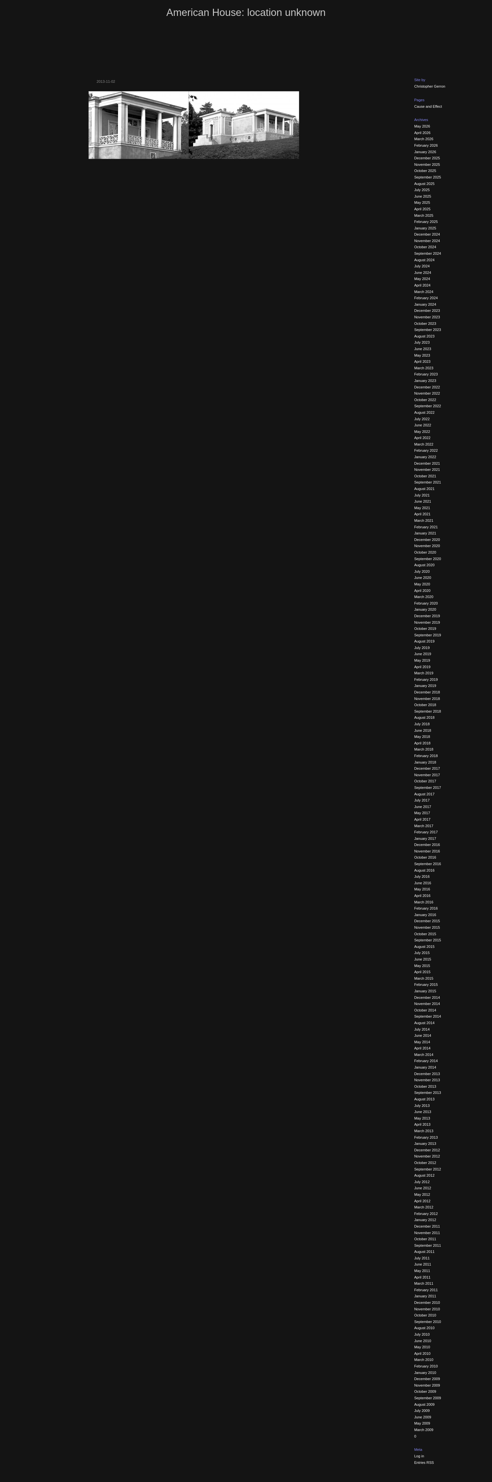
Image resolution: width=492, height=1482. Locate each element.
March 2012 (423, 1207)
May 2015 (422, 966)
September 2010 (427, 1322)
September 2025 (427, 177)
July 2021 (422, 495)
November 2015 (427, 927)
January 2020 (425, 609)
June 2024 (422, 273)
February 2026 (426, 145)
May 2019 (422, 660)
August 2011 (424, 1252)
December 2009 (427, 1379)
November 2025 (427, 164)
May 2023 (422, 355)
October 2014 (425, 1010)
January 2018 (425, 762)
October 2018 (425, 705)
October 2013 (425, 1086)
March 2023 (423, 368)
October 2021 (425, 476)
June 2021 (422, 501)
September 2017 (427, 788)
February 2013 (426, 1137)
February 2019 (426, 679)
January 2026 (425, 152)
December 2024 (427, 234)
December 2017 (427, 768)
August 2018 (424, 717)
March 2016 (423, 902)
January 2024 (425, 304)
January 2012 (425, 1220)
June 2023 (422, 349)
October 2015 (425, 934)
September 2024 (427, 253)
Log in (419, 1456)
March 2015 (423, 978)
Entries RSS (424, 1462)
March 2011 (423, 1283)
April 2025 (422, 209)
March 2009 (423, 1430)
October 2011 (425, 1239)
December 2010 (427, 1302)
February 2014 (426, 1061)
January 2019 (425, 686)
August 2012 (424, 1175)
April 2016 (422, 896)
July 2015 (422, 953)
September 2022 (427, 406)
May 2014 (422, 1042)
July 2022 (422, 419)
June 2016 (422, 883)
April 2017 (422, 819)
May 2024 (422, 279)
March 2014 (423, 1055)
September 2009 (427, 1398)
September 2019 (427, 635)
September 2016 (427, 864)
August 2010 (424, 1328)
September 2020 (427, 559)
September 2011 (427, 1245)
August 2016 (424, 870)
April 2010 (422, 1353)
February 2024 (426, 298)
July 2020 (422, 571)
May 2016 (422, 889)
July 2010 (422, 1334)
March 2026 (423, 139)
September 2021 (427, 482)
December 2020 (427, 540)
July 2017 (422, 800)
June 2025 (422, 196)
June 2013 (422, 1112)
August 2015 (424, 947)
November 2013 (427, 1080)
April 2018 (422, 743)
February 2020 (426, 603)
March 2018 (423, 749)
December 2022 (427, 387)
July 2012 (422, 1182)
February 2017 (426, 832)
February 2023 (426, 374)
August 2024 (424, 260)
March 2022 (423, 444)
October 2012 (425, 1163)
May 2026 (422, 126)
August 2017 (424, 794)
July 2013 (422, 1106)
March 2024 (423, 292)
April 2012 (422, 1201)
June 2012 (422, 1188)
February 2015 (426, 984)
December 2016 (427, 845)
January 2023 (425, 381)
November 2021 (427, 470)
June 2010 (422, 1341)
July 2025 (422, 190)
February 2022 (426, 450)
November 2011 (427, 1233)
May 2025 (422, 202)
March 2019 (423, 673)
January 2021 (425, 533)
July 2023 (422, 342)
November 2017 (427, 775)
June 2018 (422, 730)
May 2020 (422, 584)
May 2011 (422, 1271)
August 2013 (424, 1099)
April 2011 (422, 1277)
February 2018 (426, 756)
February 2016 (426, 908)
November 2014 (427, 1004)
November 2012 (427, 1156)
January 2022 (425, 457)
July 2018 (422, 724)
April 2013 (422, 1124)
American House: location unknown (245, 12)
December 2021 (427, 463)
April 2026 (422, 133)
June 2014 (422, 1035)
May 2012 (422, 1194)
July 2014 (422, 1029)
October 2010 (425, 1315)
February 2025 (426, 222)
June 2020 (422, 578)
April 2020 (422, 591)
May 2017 (422, 813)
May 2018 (422, 737)
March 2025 (423, 215)
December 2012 (427, 1150)
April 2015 (422, 972)
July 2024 (422, 266)
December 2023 (427, 310)
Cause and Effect (428, 106)
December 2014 (427, 997)
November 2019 (427, 622)
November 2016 (427, 851)
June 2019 (422, 654)
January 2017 (425, 838)
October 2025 (425, 171)
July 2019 (422, 648)
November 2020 (427, 546)
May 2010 (422, 1347)
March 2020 (423, 597)
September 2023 (427, 330)
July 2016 (422, 876)
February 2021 (426, 527)
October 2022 (425, 400)
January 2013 (425, 1143)
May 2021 (422, 508)
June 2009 (422, 1417)
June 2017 (422, 807)
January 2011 (425, 1296)
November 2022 (427, 393)
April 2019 (422, 667)
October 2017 (425, 781)
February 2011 (426, 1290)
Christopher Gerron (429, 86)
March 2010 (423, 1360)
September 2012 (427, 1169)
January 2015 (425, 991)
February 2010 (426, 1366)
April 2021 (422, 514)
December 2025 (427, 158)
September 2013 (427, 1093)
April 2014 (422, 1048)
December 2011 (427, 1226)
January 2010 (425, 1373)
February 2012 (426, 1214)
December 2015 (427, 921)
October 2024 (425, 247)
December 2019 (427, 616)
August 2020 (424, 565)
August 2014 (424, 1023)
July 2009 (422, 1411)
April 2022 (422, 438)
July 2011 (422, 1258)
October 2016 (425, 857)
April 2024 (422, 285)
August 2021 (424, 489)
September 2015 (427, 940)
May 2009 (422, 1423)
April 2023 (422, 361)
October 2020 (425, 552)
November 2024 (427, 241)
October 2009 (425, 1391)
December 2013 (427, 1074)
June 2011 (422, 1264)
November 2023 (427, 317)
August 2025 (424, 184)
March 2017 (423, 826)
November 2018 (427, 699)
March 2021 (423, 520)
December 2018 (427, 692)
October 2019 (425, 629)
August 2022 (424, 412)
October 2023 (425, 323)
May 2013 (422, 1118)
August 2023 (424, 336)
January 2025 (425, 228)
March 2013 (423, 1131)
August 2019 (424, 641)
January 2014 (425, 1067)
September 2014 (427, 1016)
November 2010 (427, 1309)
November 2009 (427, 1385)
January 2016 (425, 915)
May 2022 (422, 432)
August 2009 (424, 1404)
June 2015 (422, 959)
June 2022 (422, 425)
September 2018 (427, 711)
